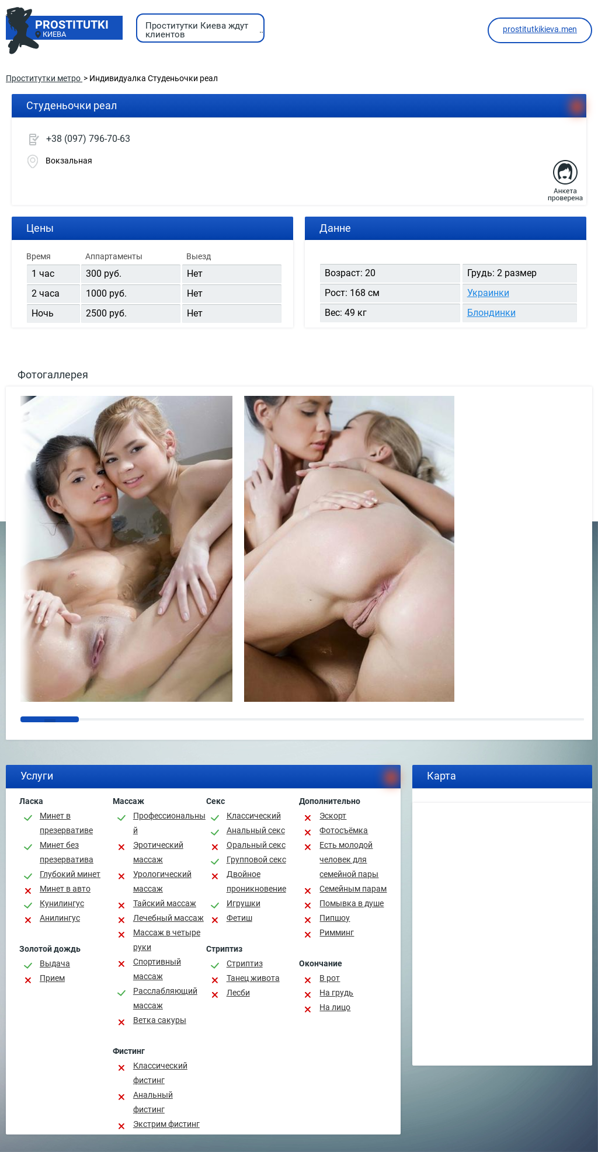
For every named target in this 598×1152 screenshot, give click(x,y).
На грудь (336, 992)
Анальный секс (256, 830)
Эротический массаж (158, 852)
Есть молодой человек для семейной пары (348, 859)
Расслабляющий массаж (165, 998)
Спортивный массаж (157, 969)
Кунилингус (62, 903)
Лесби (238, 992)
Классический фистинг (160, 1073)
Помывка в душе (351, 903)
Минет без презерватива (66, 852)
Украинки (488, 292)
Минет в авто (65, 888)
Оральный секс (256, 845)
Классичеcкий (254, 815)
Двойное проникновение (256, 881)
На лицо (334, 1007)
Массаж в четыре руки (166, 940)
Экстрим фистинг (166, 1124)
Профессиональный (169, 823)
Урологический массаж (162, 881)
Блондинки (491, 312)
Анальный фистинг (153, 1102)
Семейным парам (353, 888)
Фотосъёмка (343, 830)
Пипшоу (334, 918)
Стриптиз (245, 963)
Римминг (336, 932)
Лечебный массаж (168, 918)
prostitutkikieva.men (540, 29)
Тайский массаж (164, 903)
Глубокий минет (70, 874)
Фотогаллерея (53, 374)
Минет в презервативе (66, 823)
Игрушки (243, 903)
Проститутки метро (44, 78)
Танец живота (253, 978)
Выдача (55, 963)
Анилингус (60, 918)
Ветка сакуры (159, 1020)
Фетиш (239, 918)
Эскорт (332, 815)
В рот (329, 978)
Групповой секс (256, 859)
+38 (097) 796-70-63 (88, 138)
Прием (52, 978)
